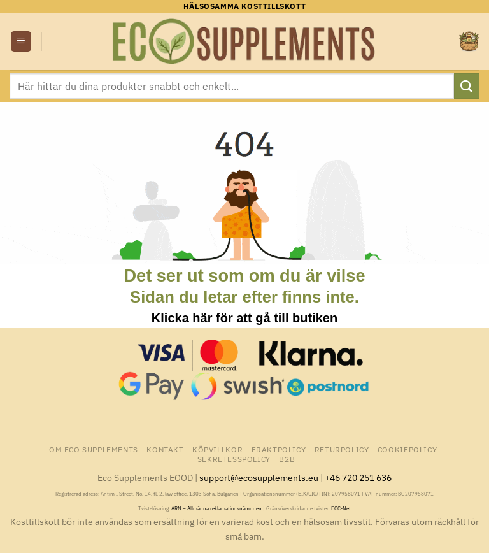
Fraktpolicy (279, 449)
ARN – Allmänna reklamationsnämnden (216, 508)
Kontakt (164, 449)
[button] (21, 41)
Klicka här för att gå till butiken (244, 318)
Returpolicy (342, 449)
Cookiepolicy (407, 449)
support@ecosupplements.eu (258, 477)
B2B (287, 459)
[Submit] (466, 85)
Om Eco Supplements (93, 449)
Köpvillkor (217, 449)
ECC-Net (341, 508)
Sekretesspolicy (234, 459)
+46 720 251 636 (358, 477)
